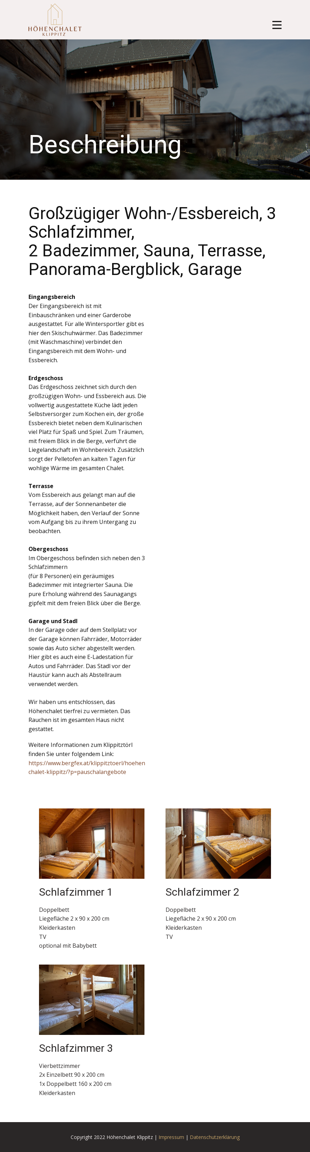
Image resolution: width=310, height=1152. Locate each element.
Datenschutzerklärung (215, 1137)
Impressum (171, 1137)
